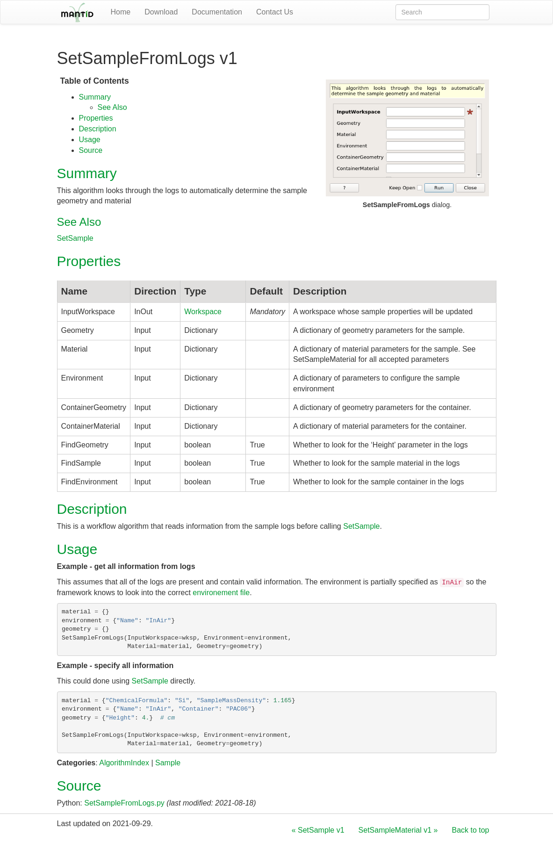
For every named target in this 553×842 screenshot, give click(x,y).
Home (121, 12)
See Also (112, 107)
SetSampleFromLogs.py (124, 803)
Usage (90, 140)
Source (91, 150)
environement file (221, 593)
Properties (96, 118)
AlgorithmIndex (124, 763)
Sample (167, 763)
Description (97, 129)
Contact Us (274, 12)
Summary (95, 97)
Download (161, 12)
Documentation (217, 12)
